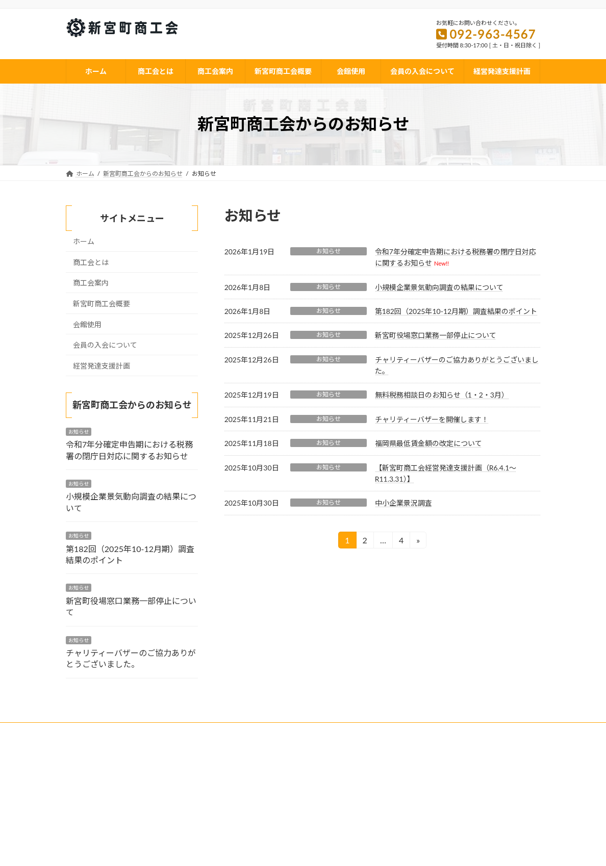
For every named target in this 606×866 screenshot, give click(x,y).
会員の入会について (105, 344)
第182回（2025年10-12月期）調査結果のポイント (456, 311)
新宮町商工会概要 (101, 303)
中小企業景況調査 (403, 502)
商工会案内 (91, 282)
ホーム (83, 241)
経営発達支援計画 (101, 365)
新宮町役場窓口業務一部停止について (435, 335)
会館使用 (87, 324)
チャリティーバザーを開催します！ (432, 419)
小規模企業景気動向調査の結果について (439, 287)
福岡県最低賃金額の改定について (428, 443)
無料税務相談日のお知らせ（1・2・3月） (442, 394)
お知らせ (328, 251)
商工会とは (91, 262)
